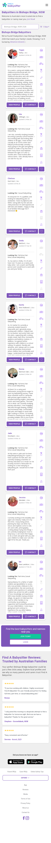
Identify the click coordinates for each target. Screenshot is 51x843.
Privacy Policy (25, 803)
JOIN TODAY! (25, 636)
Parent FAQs (11, 772)
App (25, 785)
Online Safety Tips (37, 772)
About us (25, 808)
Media (25, 794)
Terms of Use (25, 799)
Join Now (30, 19)
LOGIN (25, 642)
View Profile (14, 105)
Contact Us (25, 812)
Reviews (25, 789)
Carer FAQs (23, 772)
